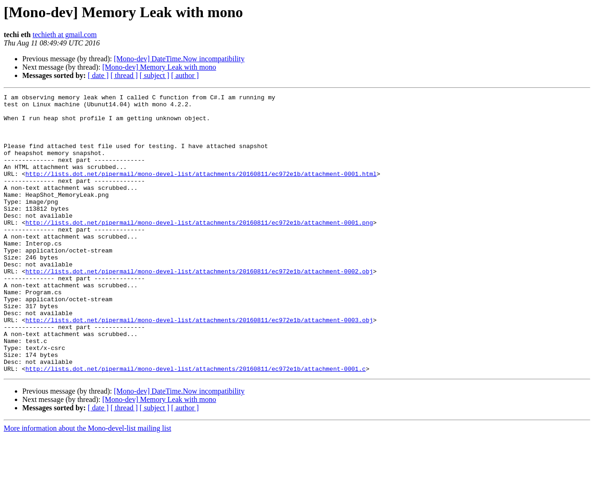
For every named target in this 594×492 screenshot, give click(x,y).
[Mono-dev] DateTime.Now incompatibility (179, 59)
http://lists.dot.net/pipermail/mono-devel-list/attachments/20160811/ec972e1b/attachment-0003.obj (199, 366)
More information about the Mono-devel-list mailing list (87, 484)
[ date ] (98, 75)
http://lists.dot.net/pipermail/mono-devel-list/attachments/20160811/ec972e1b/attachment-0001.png (199, 249)
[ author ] (185, 75)
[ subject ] (154, 75)
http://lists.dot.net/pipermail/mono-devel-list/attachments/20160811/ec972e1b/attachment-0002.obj (199, 307)
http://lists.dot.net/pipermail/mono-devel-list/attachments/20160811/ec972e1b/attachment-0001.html (201, 190)
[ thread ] (124, 75)
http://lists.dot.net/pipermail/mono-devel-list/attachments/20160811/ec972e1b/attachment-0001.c (196, 424)
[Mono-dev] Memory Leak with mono (159, 67)
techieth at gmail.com (64, 35)
